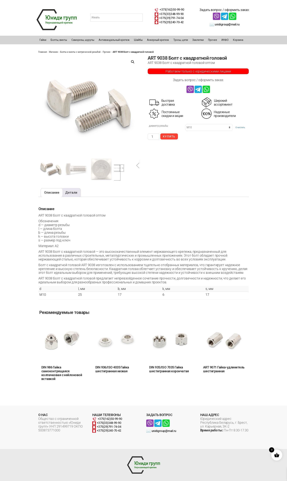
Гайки (43, 39)
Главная (42, 52)
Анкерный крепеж (158, 39)
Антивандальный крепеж (114, 39)
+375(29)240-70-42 (169, 22)
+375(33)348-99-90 (169, 14)
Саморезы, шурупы (82, 39)
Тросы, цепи (180, 39)
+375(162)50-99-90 (169, 9)
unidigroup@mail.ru (225, 24)
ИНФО (225, 39)
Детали (71, 192)
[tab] (52, 192)
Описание (51, 192)
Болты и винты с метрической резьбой (80, 52)
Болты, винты (59, 39)
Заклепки (198, 39)
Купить (169, 136)
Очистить (240, 127)
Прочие (106, 52)
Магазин (53, 52)
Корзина (238, 39)
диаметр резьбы (158, 125)
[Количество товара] (154, 136)
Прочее (212, 39)
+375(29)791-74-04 (169, 18)
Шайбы (138, 39)
